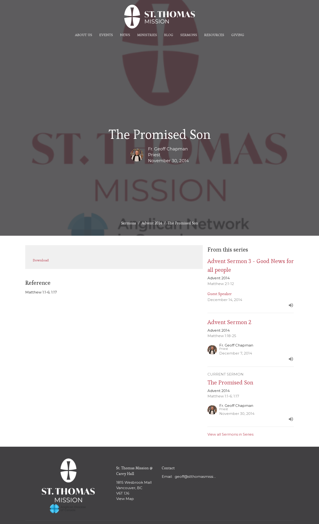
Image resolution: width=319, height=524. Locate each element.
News (125, 35)
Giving (237, 35)
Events (106, 35)
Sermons (188, 35)
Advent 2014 (152, 223)
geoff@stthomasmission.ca (196, 476)
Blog (168, 35)
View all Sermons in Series (230, 434)
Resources (214, 35)
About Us (83, 35)
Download (41, 260)
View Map (125, 498)
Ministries (147, 35)
